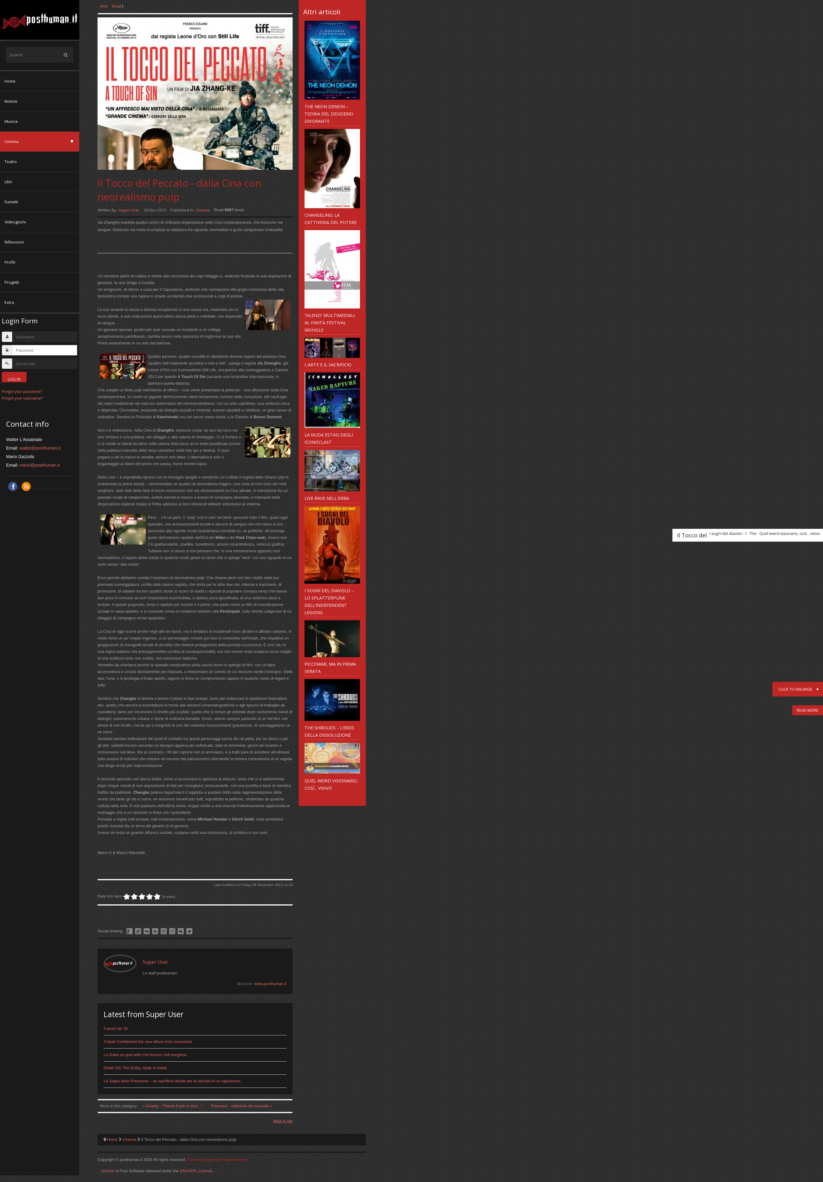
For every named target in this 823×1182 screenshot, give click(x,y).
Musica (11, 121)
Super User (128, 210)
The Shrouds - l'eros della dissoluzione (329, 731)
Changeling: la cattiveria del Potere (331, 218)
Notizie (11, 101)
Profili (10, 262)
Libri (8, 181)
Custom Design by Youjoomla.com (217, 1159)
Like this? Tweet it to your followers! (189, 931)
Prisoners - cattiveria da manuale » (241, 1106)
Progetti (12, 282)
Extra (9, 302)
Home (10, 81)
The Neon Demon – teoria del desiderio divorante (329, 113)
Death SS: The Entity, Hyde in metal (135, 1068)
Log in (14, 379)
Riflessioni (14, 242)
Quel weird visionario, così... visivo (331, 784)
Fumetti (11, 202)
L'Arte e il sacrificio (328, 364)
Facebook (12, 486)
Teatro (11, 161)
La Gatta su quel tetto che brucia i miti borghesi (145, 1054)
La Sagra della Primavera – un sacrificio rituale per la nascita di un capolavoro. (172, 1081)
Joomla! (108, 1171)
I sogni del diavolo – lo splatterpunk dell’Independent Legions (329, 601)
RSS (26, 486)
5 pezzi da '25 (116, 1028)
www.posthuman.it (271, 983)
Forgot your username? (22, 398)
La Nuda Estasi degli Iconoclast (329, 438)
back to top (283, 1121)
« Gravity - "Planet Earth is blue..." (173, 1106)
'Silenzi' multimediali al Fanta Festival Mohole (330, 322)
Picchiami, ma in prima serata (330, 667)
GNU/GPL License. (196, 1171)
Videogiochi (15, 222)
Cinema (12, 141)
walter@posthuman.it (40, 448)
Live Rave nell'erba (327, 498)
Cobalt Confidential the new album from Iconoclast (148, 1041)
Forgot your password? (22, 391)
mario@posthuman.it (40, 465)
